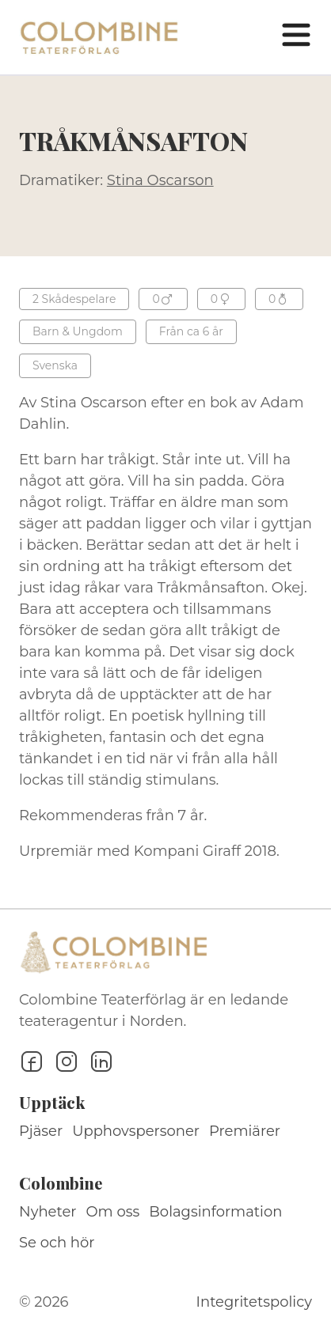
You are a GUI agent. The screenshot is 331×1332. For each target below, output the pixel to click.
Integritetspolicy (254, 1302)
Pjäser (41, 1131)
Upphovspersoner (136, 1131)
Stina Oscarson (160, 180)
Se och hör (57, 1242)
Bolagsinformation (215, 1211)
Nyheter (48, 1211)
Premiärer (244, 1131)
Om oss (113, 1211)
